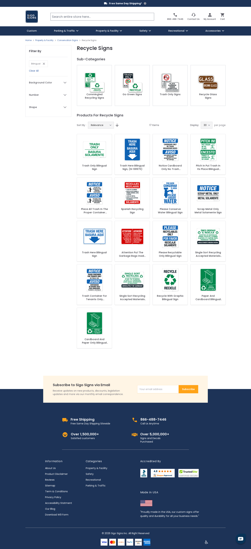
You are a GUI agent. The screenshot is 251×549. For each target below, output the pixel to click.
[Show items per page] (206, 125)
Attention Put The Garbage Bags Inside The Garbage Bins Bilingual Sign (132, 254)
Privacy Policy (53, 497)
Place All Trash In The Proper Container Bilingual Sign (94, 210)
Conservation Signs (67, 40)
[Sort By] (101, 125)
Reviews (50, 479)
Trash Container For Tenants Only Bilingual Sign (94, 297)
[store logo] (31, 16)
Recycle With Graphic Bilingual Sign (170, 297)
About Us (50, 468)
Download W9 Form (56, 514)
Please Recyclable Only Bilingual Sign (170, 254)
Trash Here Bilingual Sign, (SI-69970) (132, 167)
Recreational (93, 479)
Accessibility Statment (58, 503)
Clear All (34, 70)
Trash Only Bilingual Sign (94, 167)
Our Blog (50, 509)
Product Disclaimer (56, 474)
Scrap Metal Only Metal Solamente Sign (208, 210)
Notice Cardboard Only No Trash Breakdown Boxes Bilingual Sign (170, 167)
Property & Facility (44, 40)
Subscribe (188, 389)
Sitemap (50, 485)
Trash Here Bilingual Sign (94, 254)
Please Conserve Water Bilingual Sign (170, 210)
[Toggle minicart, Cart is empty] (222, 17)
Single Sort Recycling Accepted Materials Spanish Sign (208, 254)
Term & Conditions (56, 491)
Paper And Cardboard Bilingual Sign (208, 297)
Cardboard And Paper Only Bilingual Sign (94, 341)
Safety (90, 474)
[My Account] (210, 17)
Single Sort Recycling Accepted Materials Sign (132, 297)
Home (28, 40)
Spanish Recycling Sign (132, 210)
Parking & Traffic (96, 485)
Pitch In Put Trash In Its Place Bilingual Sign (208, 167)
